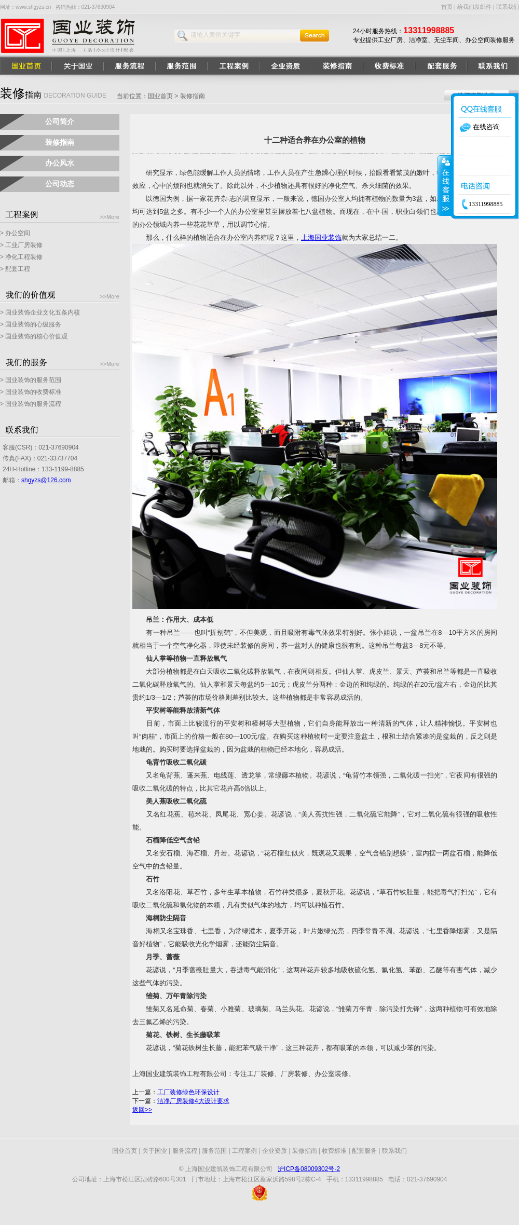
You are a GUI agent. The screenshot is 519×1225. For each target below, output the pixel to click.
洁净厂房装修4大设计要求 (193, 1101)
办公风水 (59, 163)
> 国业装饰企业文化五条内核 (40, 312)
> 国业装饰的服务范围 (30, 380)
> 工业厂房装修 (21, 245)
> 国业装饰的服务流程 (30, 403)
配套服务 (364, 1150)
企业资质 (274, 1150)
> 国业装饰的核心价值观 (33, 336)
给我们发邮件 (474, 7)
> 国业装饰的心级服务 (30, 324)
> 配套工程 (15, 269)
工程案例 (244, 1150)
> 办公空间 (15, 233)
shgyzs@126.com (46, 480)
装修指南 (59, 142)
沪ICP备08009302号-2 (309, 1169)
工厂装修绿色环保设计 (188, 1092)
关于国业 (154, 1150)
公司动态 (59, 184)
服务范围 (214, 1150)
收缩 (445, 185)
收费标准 (334, 1150)
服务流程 (184, 1150)
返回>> (142, 1109)
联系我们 (507, 7)
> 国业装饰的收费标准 (30, 392)
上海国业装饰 (321, 237)
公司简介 (59, 121)
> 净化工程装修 (21, 257)
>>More (109, 217)
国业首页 (160, 96)
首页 (447, 7)
